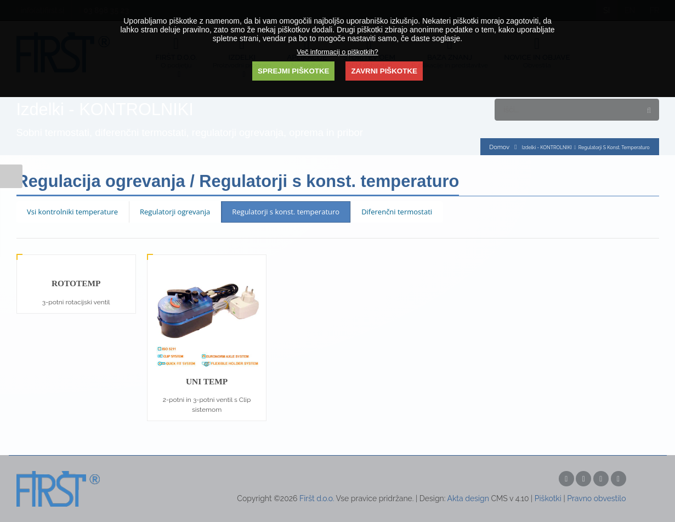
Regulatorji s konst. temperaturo (285, 212)
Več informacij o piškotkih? (337, 52)
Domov (499, 147)
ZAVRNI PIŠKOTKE (384, 71)
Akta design (468, 498)
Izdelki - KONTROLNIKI (547, 147)
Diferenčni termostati (396, 212)
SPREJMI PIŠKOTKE (293, 71)
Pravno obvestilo (596, 498)
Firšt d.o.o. (316, 498)
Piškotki (548, 498)
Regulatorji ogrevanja (175, 212)
